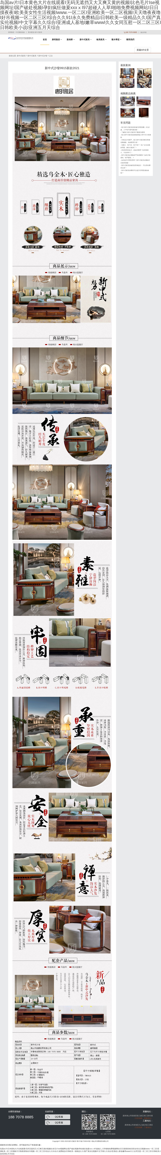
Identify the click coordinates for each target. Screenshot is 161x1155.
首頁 (45, 39)
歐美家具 (101, 39)
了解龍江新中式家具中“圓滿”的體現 (133, 132)
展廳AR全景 (143, 50)
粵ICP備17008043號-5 (84, 1141)
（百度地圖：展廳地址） (143, 1118)
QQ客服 (59, 1117)
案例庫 (70, 39)
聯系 (130, 39)
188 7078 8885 (20, 1117)
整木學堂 (116, 39)
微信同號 (143, 32)
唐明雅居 (57, 39)
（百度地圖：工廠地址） (143, 1127)
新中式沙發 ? (43, 56)
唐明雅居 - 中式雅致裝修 (16, 32)
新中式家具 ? (33, 56)
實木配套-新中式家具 (35, 32)
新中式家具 (85, 39)
